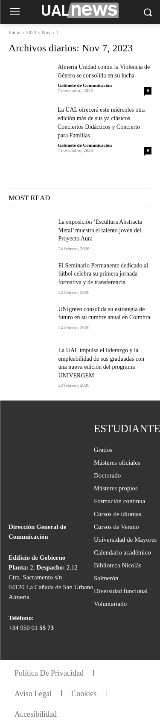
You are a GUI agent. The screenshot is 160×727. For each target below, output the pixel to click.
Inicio (14, 33)
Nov (46, 33)
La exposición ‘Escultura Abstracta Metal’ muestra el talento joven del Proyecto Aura (100, 230)
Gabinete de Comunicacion (85, 85)
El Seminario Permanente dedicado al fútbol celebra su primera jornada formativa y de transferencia (103, 273)
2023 (31, 33)
